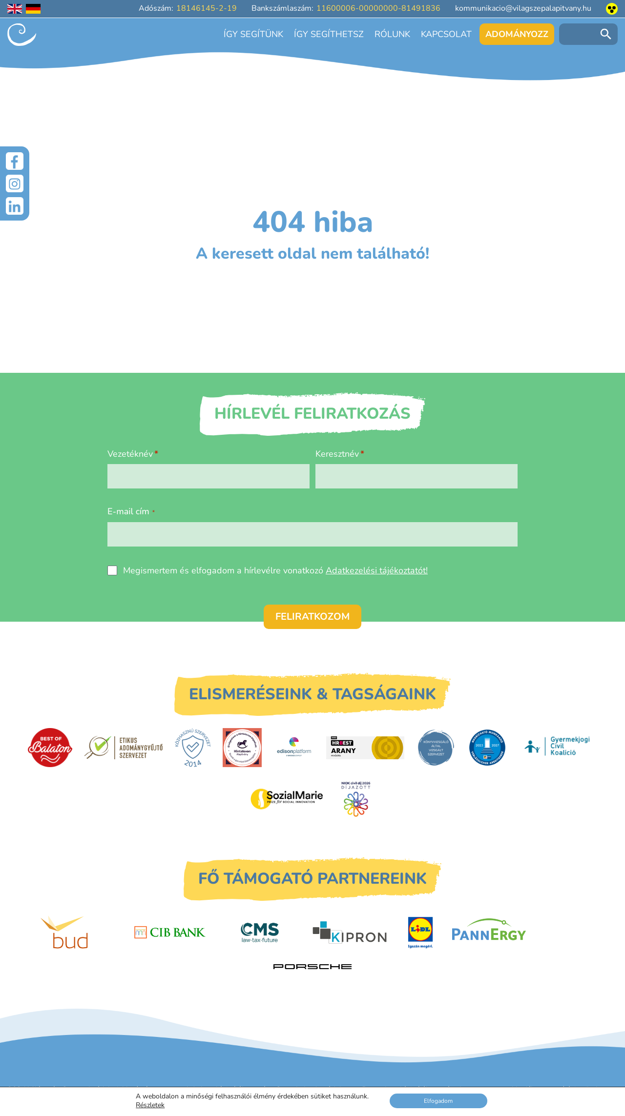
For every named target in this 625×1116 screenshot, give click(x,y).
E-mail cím (131, 511)
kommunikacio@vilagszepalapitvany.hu (523, 8)
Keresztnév (337, 454)
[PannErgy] (489, 932)
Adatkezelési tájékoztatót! (377, 570)
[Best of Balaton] (50, 747)
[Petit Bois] (561, 932)
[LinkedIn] (14, 208)
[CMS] (259, 932)
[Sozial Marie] (287, 798)
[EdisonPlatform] (294, 747)
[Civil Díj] (355, 798)
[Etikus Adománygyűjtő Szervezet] (123, 747)
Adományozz (516, 34)
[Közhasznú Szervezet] (192, 747)
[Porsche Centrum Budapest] (312, 967)
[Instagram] (14, 184)
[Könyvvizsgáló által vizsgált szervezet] (436, 747)
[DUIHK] (487, 747)
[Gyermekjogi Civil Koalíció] (558, 747)
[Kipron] (350, 932)
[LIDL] (420, 932)
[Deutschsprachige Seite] (33, 9)
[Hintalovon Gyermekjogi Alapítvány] (242, 747)
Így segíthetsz (329, 34)
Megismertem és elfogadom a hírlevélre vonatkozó (275, 570)
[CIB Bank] (170, 932)
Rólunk (392, 34)
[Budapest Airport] (80, 932)
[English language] (14, 9)
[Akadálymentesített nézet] (612, 9)
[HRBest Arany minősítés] (365, 747)
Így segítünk (253, 34)
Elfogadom (438, 1100)
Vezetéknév (130, 454)
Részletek (150, 1105)
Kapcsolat (446, 34)
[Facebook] (14, 161)
